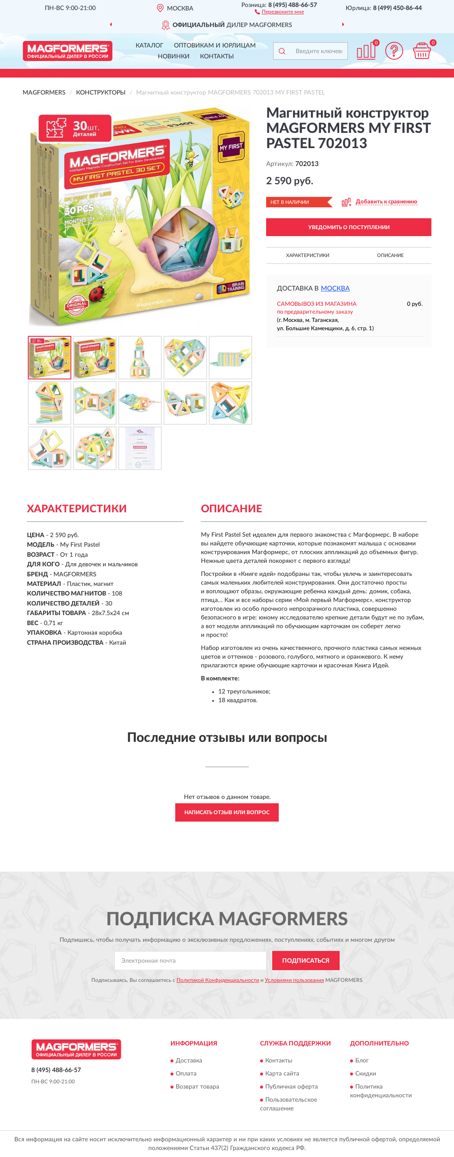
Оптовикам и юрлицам (215, 46)
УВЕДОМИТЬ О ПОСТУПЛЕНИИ (349, 227)
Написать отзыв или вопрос (227, 812)
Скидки (365, 1074)
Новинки (174, 57)
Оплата (186, 1074)
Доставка (189, 1061)
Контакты (217, 57)
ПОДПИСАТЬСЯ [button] (306, 961)
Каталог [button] (150, 46)
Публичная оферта (291, 1087)
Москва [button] (335, 288)
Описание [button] (390, 255)
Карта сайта (282, 1074)
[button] (279, 11)
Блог (362, 1061)
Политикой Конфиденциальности (218, 980)
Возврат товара (197, 1087)
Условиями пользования (294, 980)
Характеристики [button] (307, 255)
